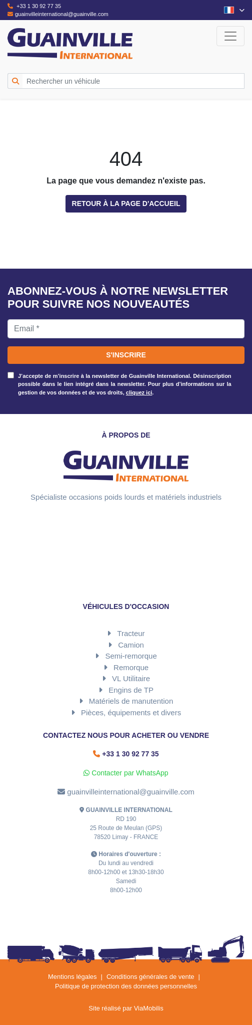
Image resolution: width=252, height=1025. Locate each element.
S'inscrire (126, 355)
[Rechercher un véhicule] (133, 81)
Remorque (131, 667)
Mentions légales (72, 976)
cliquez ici (139, 392)
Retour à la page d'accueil (126, 203)
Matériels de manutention (131, 701)
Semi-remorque (130, 656)
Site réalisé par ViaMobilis (125, 1008)
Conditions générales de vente (150, 976)
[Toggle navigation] (230, 36)
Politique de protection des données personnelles (126, 986)
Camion (131, 645)
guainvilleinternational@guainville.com (58, 14)
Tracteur (130, 633)
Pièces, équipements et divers (131, 712)
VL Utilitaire (131, 678)
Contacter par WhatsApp (126, 773)
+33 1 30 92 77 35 (34, 6)
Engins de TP (131, 690)
